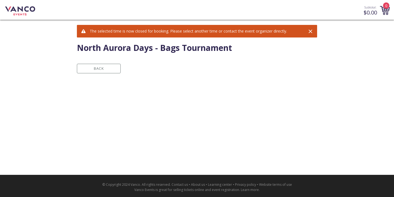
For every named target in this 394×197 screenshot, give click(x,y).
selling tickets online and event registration (206, 189)
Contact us (180, 184)
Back (99, 68)
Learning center (220, 184)
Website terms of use (275, 184)
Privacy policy (245, 184)
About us (198, 184)
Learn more (250, 189)
